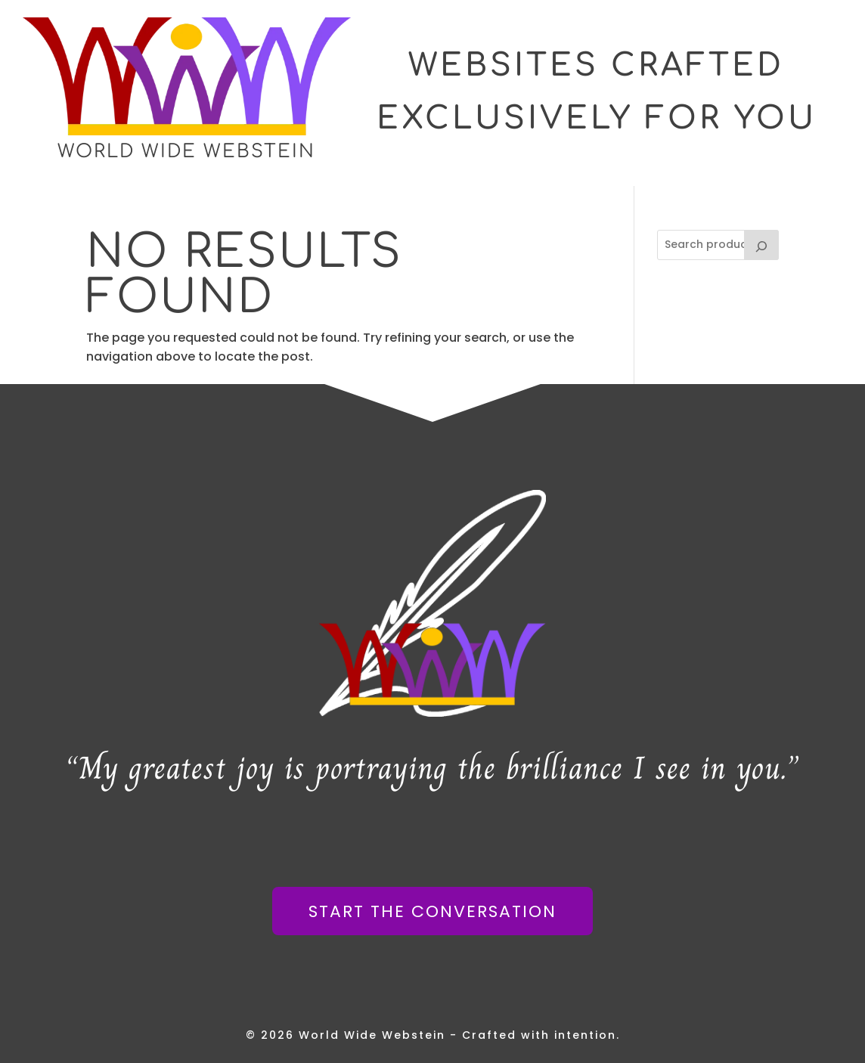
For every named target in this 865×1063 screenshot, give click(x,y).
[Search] (761, 245)
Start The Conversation (432, 911)
